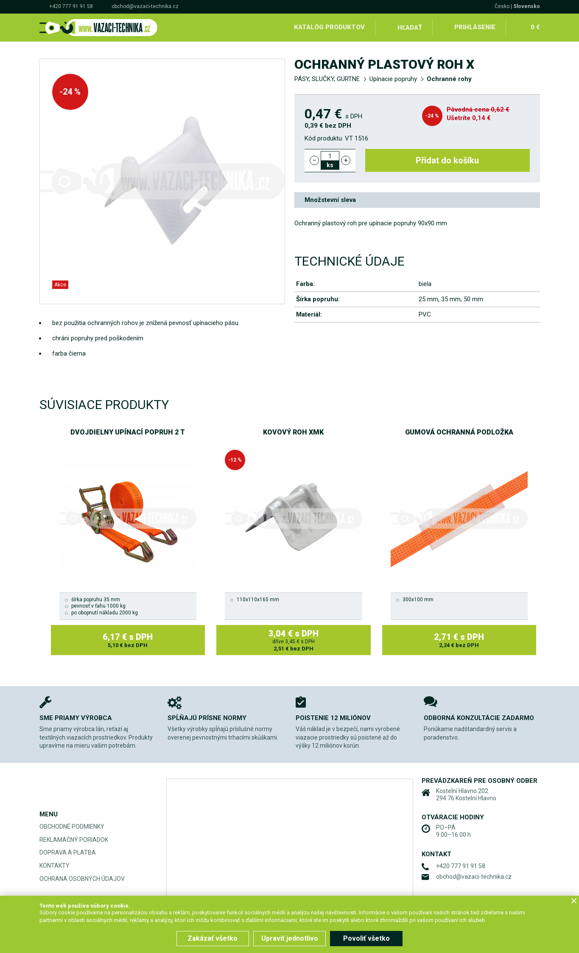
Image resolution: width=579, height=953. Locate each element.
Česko (502, 6)
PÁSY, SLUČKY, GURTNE (327, 79)
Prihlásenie (474, 27)
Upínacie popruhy (393, 79)
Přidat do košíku (447, 160)
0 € (535, 27)
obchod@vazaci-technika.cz (145, 6)
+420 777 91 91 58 (71, 6)
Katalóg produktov (329, 27)
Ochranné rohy (449, 79)
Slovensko (526, 6)
